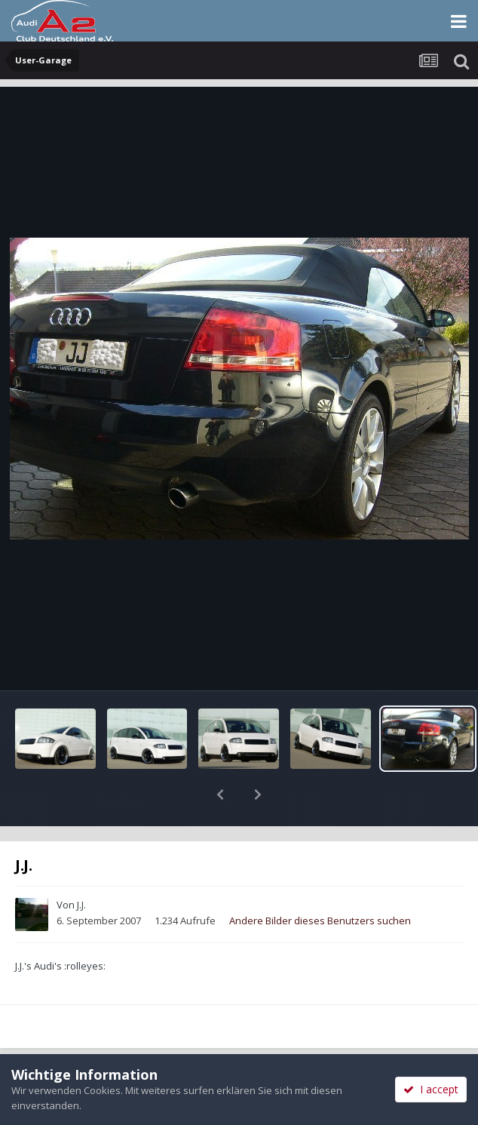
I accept (430, 1089)
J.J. (81, 865)
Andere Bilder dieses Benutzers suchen (320, 881)
